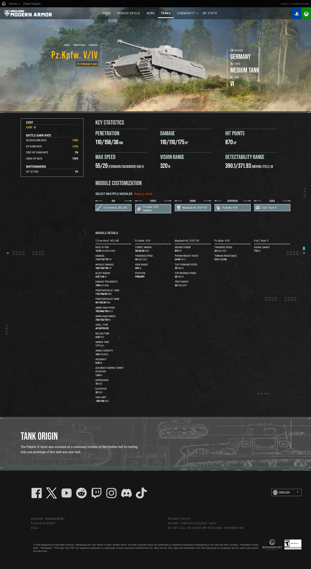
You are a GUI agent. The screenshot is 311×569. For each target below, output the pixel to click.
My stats (210, 13)
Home (107, 13)
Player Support (43, 523)
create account (300, 3)
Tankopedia (79, 45)
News (151, 13)
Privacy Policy (179, 519)
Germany (93, 45)
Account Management (48, 519)
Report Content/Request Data (192, 523)
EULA (34, 528)
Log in (284, 3)
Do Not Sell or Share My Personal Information (205, 528)
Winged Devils (128, 13)
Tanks (166, 13)
